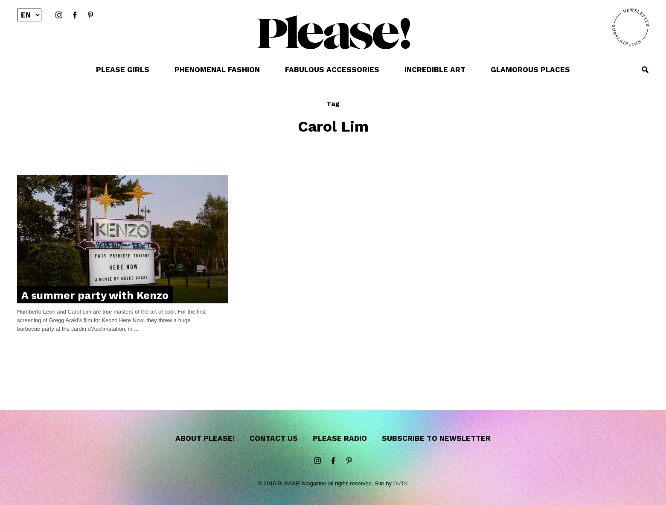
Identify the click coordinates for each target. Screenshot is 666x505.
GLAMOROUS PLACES (530, 69)
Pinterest (90, 15)
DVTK (400, 483)
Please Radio (340, 438)
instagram (59, 15)
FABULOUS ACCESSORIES (332, 69)
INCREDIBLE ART (434, 69)
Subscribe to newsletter (436, 438)
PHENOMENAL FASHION (217, 69)
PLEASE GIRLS (122, 69)
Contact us (274, 438)
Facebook (75, 15)
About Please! (205, 438)
